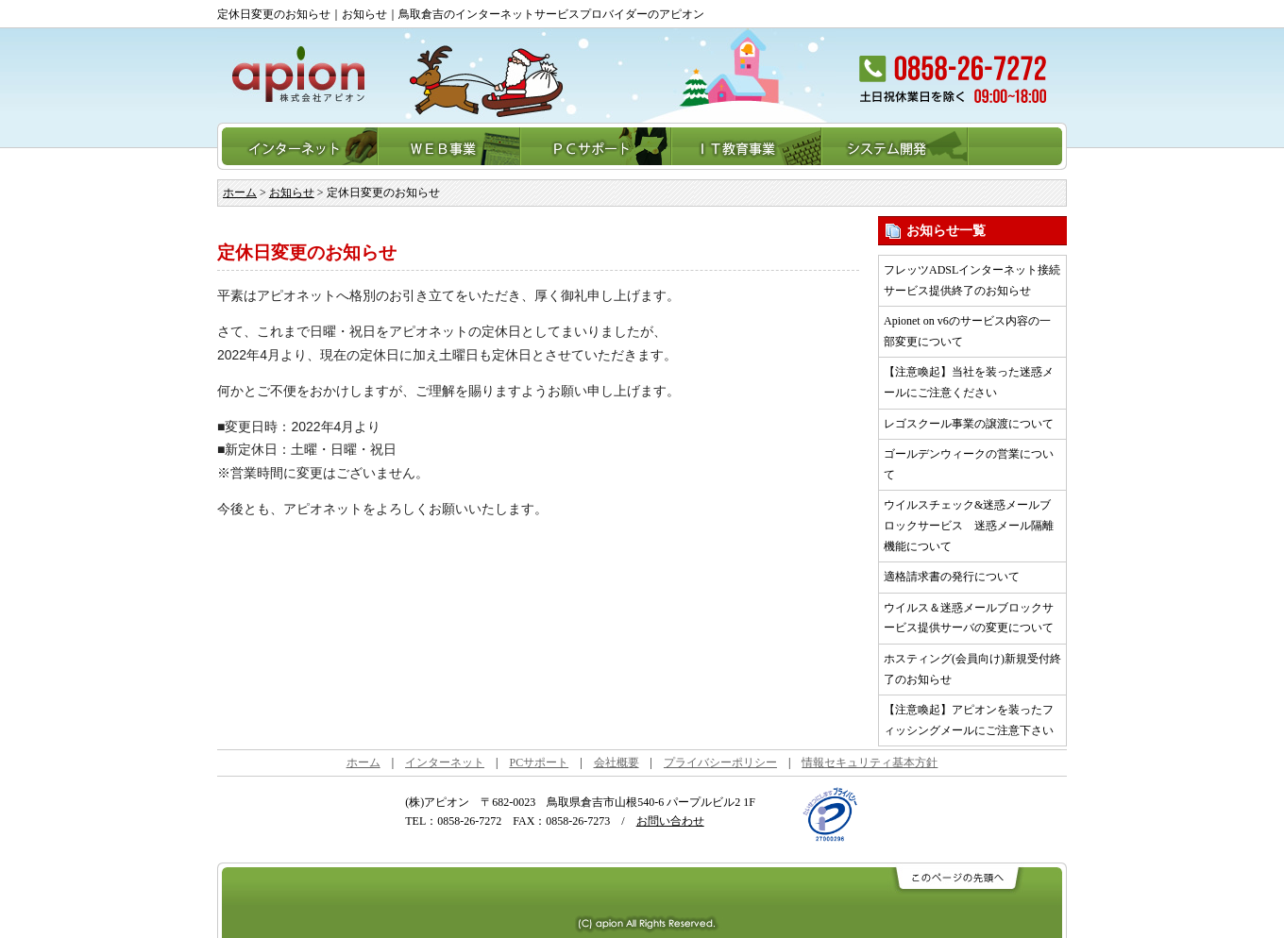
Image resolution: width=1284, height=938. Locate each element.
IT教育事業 (747, 146)
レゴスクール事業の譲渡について (969, 423)
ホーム (240, 192)
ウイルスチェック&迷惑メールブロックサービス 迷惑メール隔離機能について (969, 525)
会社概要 (616, 762)
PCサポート (596, 146)
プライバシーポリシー (720, 762)
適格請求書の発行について (952, 576)
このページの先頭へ (955, 879)
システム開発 (895, 146)
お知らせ (291, 192)
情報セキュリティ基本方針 (870, 762)
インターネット (298, 146)
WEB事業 (450, 146)
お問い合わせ (670, 821)
